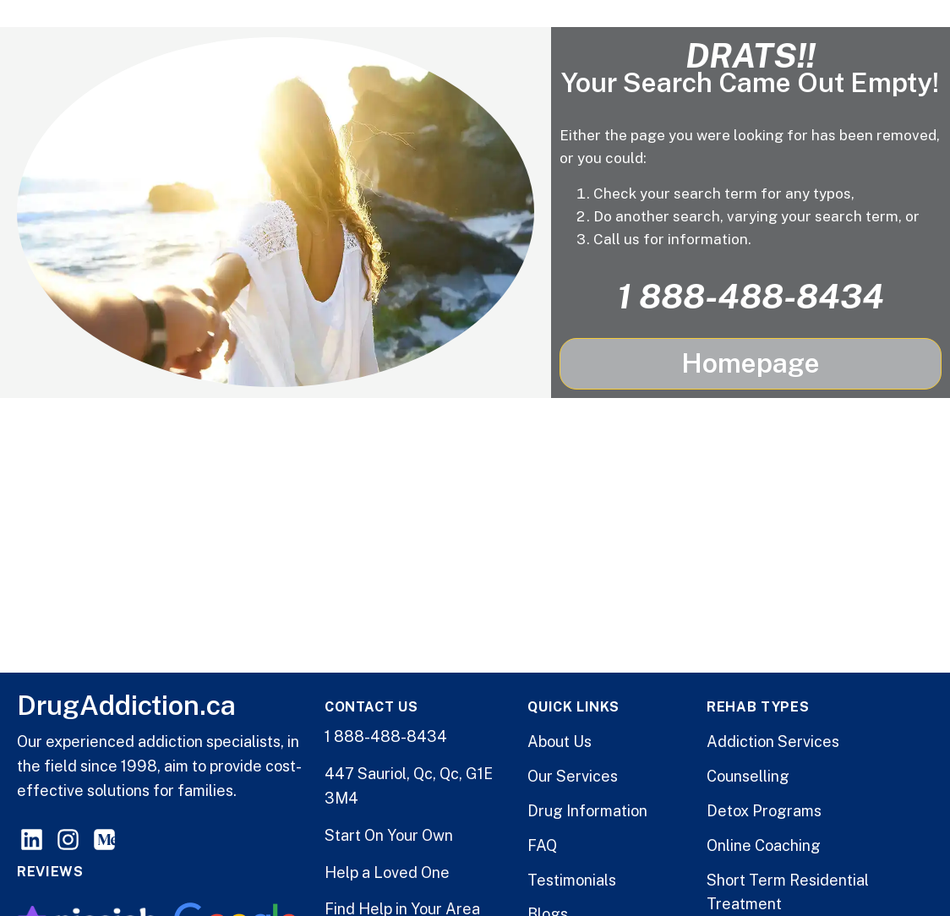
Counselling (748, 776)
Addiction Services (773, 741)
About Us (559, 741)
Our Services (572, 776)
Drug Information (587, 811)
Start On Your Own (389, 835)
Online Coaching (764, 845)
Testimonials (571, 880)
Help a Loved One (387, 872)
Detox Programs (764, 811)
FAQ (542, 845)
